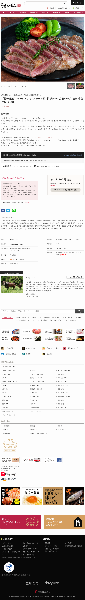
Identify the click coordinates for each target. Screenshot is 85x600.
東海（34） (61, 400)
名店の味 (73, 320)
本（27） (5, 392)
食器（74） (61, 389)
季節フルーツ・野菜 (53, 348)
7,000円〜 (5, 429)
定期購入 (28, 354)
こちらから (26, 202)
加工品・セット (78, 12)
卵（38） (5, 378)
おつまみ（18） (34, 396)
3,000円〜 (33, 426)
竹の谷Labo (5, 106)
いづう (40, 317)
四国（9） (5, 407)
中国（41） (61, 404)
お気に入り (52, 8)
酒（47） (5, 385)
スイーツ (67, 12)
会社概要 (47, 543)
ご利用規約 (68, 543)
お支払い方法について (30, 549)
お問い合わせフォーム (30, 557)
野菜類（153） (6, 374)
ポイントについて (28, 555)
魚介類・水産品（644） (9, 370)
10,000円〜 (33, 429)
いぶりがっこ (56, 317)
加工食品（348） (63, 378)
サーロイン (22, 86)
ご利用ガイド (79, 8)
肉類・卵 (45, 12)
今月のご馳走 (9, 348)
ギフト (12, 12)
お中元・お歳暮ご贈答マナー (38, 433)
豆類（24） (61, 374)
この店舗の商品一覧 (76, 277)
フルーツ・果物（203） (37, 374)
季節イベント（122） (8, 411)
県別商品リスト (6, 433)
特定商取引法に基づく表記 (73, 546)
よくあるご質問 (7, 549)
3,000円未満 (6, 426)
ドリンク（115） (63, 381)
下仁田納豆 (79, 317)
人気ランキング (68, 317)
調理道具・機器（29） (36, 389)
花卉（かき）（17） (64, 392)
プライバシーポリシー (52, 546)
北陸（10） (33, 404)
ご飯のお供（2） (7, 396)
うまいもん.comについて (30, 543)
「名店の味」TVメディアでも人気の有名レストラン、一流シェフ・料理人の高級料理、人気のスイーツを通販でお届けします (64, 522)
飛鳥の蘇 (47, 317)
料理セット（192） (63, 385)
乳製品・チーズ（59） (36, 378)
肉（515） (33, 370)
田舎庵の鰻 (44, 320)
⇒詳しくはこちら (44, 137)
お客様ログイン (65, 8)
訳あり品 (49, 354)
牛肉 (14, 86)
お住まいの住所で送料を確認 (73, 155)
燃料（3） (5, 389)
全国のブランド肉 (73, 348)
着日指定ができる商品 (8, 367)
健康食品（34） (34, 385)
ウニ (37, 320)
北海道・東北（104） (64, 396)
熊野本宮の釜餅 (21, 317)
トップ (3, 86)
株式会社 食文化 (44, 592)
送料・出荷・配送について (31, 552)
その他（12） (34, 392)
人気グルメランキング (32, 348)
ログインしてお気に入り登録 (65, 190)
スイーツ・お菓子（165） (37, 381)
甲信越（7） (33, 400)
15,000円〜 (61, 429)
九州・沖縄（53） (35, 407)
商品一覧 (23, 12)
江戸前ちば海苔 (21, 320)
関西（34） (5, 404)
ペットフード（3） (35, 411)
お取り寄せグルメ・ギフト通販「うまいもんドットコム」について (20, 522)
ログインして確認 (18, 259)
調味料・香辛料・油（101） (10, 381)
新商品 (34, 317)
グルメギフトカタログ (61, 320)
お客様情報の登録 (7, 546)
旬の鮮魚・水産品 (10, 354)
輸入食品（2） (62, 407)
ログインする (6, 543)
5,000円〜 (61, 426)
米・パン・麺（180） (64, 370)
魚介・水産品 (34, 12)
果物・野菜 (56, 12)
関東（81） (5, 400)
